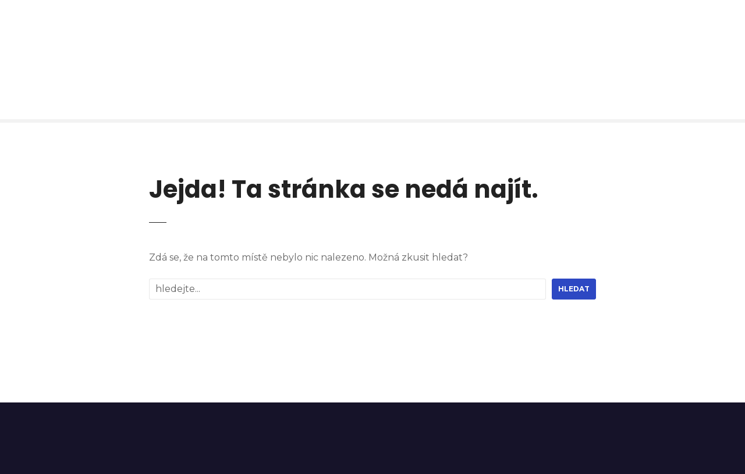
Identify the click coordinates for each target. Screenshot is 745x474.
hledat (574, 288)
